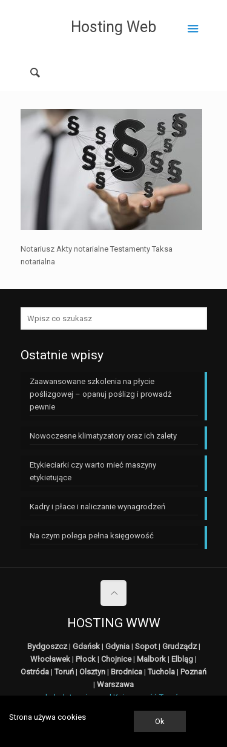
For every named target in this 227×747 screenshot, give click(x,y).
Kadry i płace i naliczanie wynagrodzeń (97, 506)
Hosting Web (113, 27)
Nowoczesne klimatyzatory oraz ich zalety (103, 435)
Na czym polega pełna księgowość (92, 535)
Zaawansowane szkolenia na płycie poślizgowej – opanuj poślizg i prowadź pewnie (100, 394)
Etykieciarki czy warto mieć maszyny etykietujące (93, 471)
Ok (160, 721)
